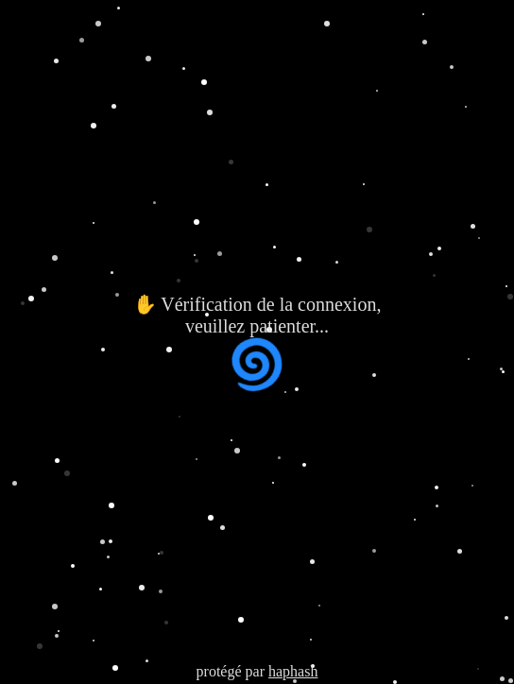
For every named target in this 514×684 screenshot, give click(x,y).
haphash (292, 671)
